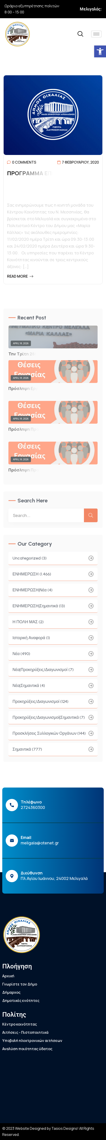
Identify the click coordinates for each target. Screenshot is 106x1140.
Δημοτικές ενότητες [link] (20, 1000)
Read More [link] (20, 276)
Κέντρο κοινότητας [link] (19, 1024)
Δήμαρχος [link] (11, 992)
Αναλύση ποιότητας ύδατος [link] (27, 1048)
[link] (100, 51)
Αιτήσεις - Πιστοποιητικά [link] (25, 1032)
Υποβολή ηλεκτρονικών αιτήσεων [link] (32, 1040)
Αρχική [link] (8, 975)
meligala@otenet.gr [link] (40, 843)
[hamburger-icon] (96, 34)
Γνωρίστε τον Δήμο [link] (19, 984)
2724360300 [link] (33, 807)
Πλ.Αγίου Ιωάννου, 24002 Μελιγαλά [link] (54, 878)
